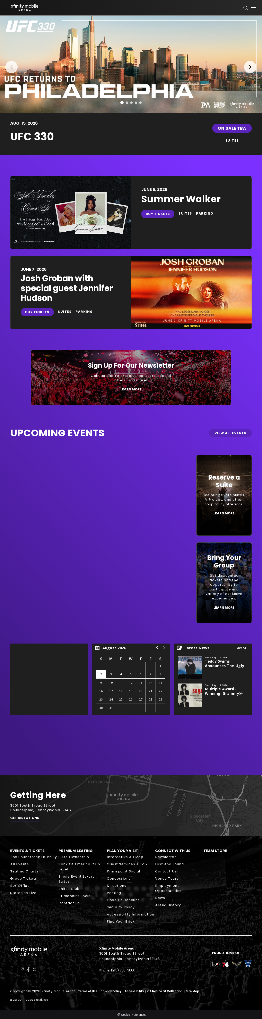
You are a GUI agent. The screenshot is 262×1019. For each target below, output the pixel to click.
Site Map (192, 991)
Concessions (119, 878)
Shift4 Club (69, 888)
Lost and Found (169, 864)
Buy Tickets (158, 214)
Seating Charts (24, 871)
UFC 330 (32, 136)
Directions (116, 885)
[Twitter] (34, 969)
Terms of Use (87, 991)
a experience (29, 999)
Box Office (20, 885)
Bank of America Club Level (79, 867)
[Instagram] (22, 969)
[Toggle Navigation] (253, 8)
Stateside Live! (24, 892)
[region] (131, 679)
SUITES (232, 140)
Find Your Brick (121, 921)
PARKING (204, 213)
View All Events (230, 433)
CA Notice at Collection (165, 991)
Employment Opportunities (168, 888)
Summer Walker (181, 199)
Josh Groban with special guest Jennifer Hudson (67, 288)
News (160, 898)
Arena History (168, 905)
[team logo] (216, 965)
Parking (114, 892)
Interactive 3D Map (125, 857)
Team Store (215, 850)
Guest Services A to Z (127, 864)
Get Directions (24, 818)
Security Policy (121, 907)
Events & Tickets (27, 850)
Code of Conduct (123, 900)
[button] (8, 64)
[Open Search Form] (246, 8)
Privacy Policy (111, 991)
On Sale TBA (232, 128)
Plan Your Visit (122, 850)
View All (241, 647)
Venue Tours (167, 878)
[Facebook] (28, 969)
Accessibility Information (130, 914)
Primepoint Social (75, 896)
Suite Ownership (74, 857)
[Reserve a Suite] (224, 495)
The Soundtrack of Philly (33, 857)
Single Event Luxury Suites (77, 879)
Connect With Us (172, 850)
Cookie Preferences (133, 1014)
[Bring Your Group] (224, 582)
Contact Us (69, 903)
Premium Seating (76, 850)
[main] (131, 395)
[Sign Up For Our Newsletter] (131, 377)
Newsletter (165, 857)
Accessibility (134, 991)
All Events (19, 864)
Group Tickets (23, 878)
